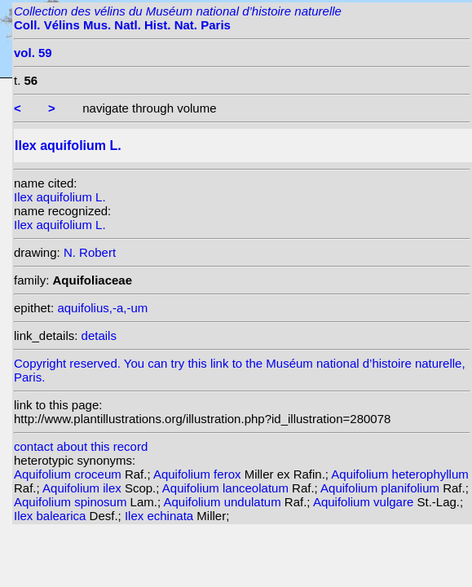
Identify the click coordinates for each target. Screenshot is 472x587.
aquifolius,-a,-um (102, 308)
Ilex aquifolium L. (60, 197)
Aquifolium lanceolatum (227, 488)
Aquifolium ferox (199, 474)
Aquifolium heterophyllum (399, 474)
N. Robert (90, 252)
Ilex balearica (52, 516)
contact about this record (81, 446)
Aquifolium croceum (69, 474)
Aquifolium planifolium (381, 488)
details (99, 335)
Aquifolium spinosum (72, 502)
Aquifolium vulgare (365, 502)
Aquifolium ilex (83, 488)
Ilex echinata (160, 516)
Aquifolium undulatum (223, 502)
